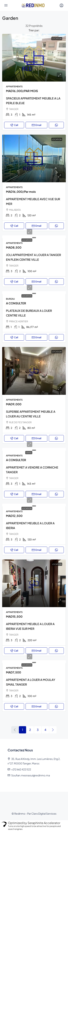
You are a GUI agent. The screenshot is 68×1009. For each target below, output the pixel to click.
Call (14, 125)
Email (36, 125)
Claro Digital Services (43, 813)
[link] (34, 58)
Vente (29, 453)
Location (27, 240)
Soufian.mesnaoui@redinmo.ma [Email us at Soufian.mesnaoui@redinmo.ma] (30, 775)
